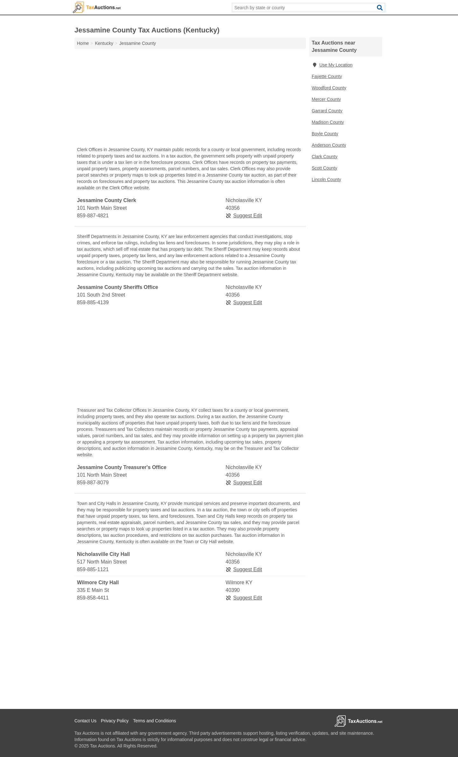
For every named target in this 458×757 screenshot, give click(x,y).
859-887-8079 (93, 482)
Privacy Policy (114, 720)
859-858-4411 (93, 597)
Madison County (328, 122)
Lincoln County (326, 179)
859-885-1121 (93, 569)
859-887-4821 (93, 215)
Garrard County (327, 110)
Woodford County (329, 87)
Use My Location (332, 64)
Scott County (324, 168)
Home (83, 43)
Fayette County (327, 76)
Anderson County (329, 145)
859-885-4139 (93, 302)
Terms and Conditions (154, 720)
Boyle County (325, 133)
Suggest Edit (244, 215)
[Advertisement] (190, 99)
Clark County (324, 156)
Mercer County (326, 99)
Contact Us (85, 720)
